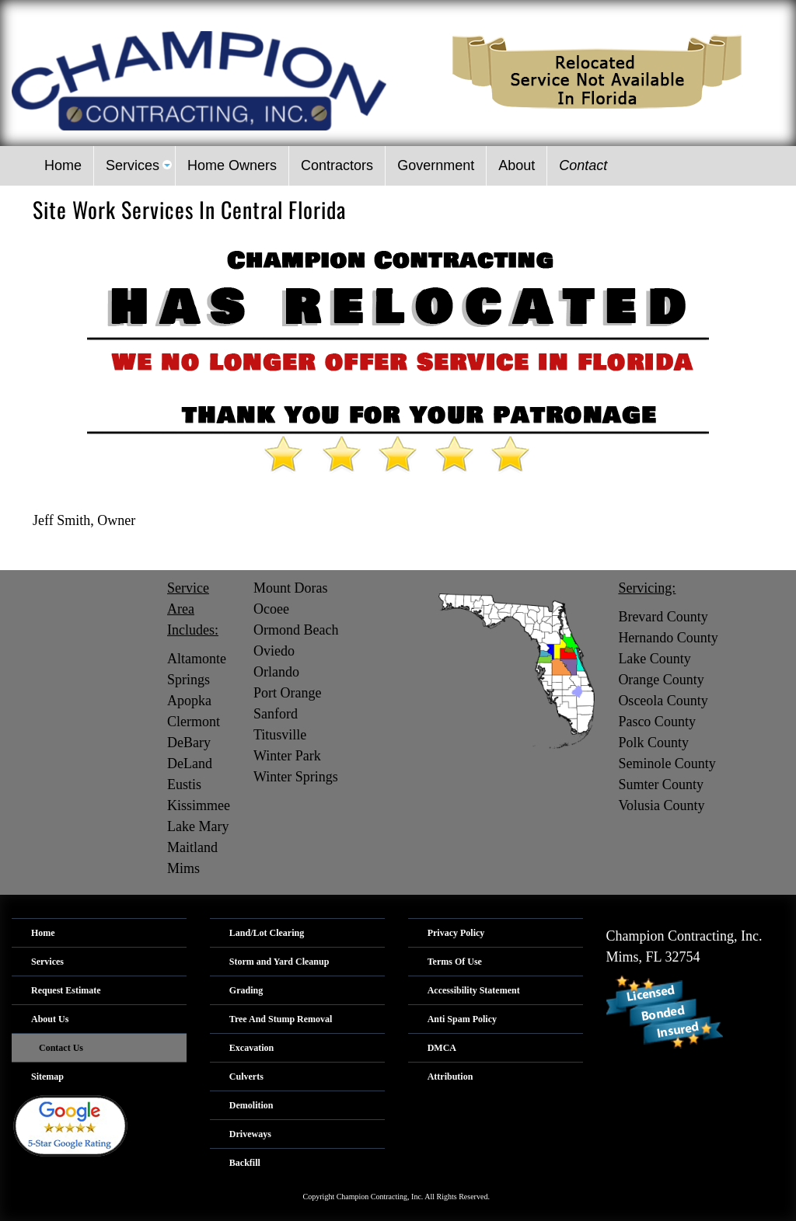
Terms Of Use (455, 961)
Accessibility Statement (474, 990)
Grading (246, 990)
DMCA (442, 1047)
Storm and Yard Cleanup (279, 961)
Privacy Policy (456, 932)
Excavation (251, 1047)
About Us (49, 1019)
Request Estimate (66, 990)
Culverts (246, 1076)
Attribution (450, 1076)
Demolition (251, 1105)
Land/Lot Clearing (266, 932)
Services (47, 961)
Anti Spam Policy (462, 1019)
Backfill (244, 1162)
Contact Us (61, 1047)
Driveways (250, 1134)
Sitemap (47, 1076)
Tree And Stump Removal (281, 1019)
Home (43, 932)
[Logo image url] (199, 79)
